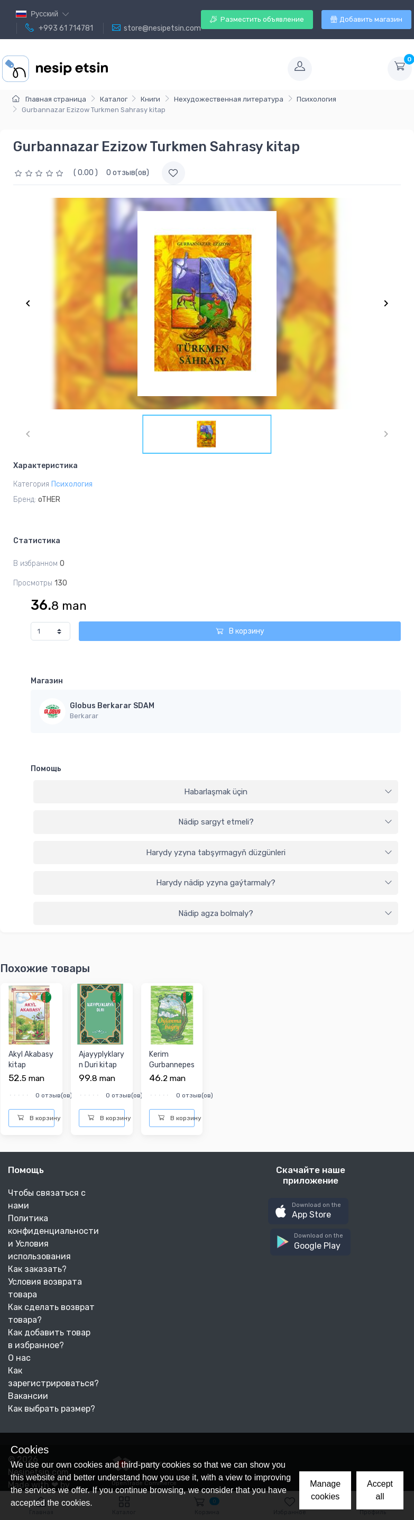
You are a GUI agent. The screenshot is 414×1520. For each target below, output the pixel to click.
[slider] (40, 172)
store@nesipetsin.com (156, 28)
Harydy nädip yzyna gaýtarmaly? (274, 882)
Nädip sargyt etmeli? (285, 822)
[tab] (215, 792)
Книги (150, 99)
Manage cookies (325, 1490)
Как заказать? (37, 1269)
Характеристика (45, 465)
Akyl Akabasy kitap (30, 1059)
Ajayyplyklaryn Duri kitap (101, 1059)
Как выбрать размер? (51, 1409)
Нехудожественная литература (228, 99)
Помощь (46, 768)
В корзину (240, 631)
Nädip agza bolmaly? (285, 913)
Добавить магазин (366, 19)
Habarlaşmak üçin (288, 791)
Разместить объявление (257, 19)
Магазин (47, 680)
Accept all (380, 1490)
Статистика (36, 540)
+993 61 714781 (59, 28)
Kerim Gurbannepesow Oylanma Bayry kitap (172, 1070)
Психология (316, 99)
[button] (308, 1211)
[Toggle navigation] (197, 68)
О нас (19, 1358)
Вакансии (28, 1396)
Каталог (113, 99)
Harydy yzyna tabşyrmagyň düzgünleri (269, 852)
